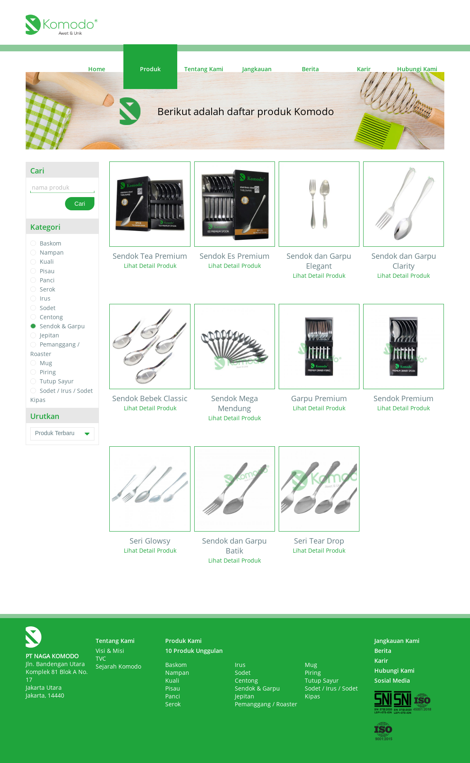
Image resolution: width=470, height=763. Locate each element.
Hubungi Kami (417, 69)
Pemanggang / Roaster (266, 704)
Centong (51, 317)
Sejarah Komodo (118, 666)
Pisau (47, 271)
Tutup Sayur (57, 381)
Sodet (47, 308)
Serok (47, 289)
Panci (47, 280)
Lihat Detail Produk (150, 266)
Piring (48, 372)
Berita (310, 69)
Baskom (50, 243)
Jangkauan (257, 69)
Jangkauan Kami (396, 641)
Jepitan (49, 335)
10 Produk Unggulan (194, 651)
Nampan (52, 252)
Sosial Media (392, 680)
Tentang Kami (203, 69)
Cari (80, 203)
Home (96, 69)
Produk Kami (183, 641)
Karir (364, 69)
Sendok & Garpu (62, 326)
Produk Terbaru (62, 434)
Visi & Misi (110, 651)
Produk (150, 69)
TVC (101, 658)
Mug (46, 363)
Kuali (47, 262)
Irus (45, 299)
